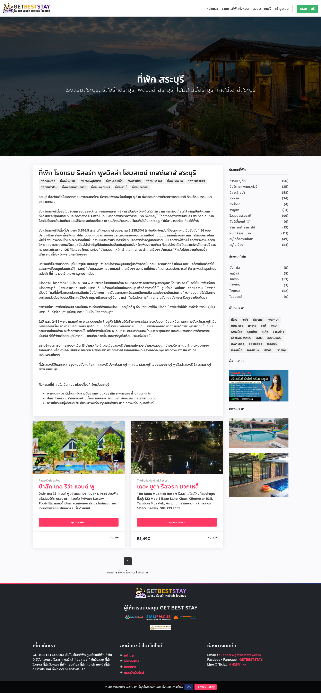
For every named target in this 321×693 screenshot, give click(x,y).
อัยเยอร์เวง (255, 344)
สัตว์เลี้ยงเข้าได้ (239, 221)
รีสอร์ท (234, 279)
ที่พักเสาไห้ (121, 187)
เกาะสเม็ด (236, 350)
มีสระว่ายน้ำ (237, 192)
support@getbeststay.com (240, 654)
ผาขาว (252, 326)
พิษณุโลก (236, 332)
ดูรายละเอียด (78, 522)
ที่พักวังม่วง (134, 181)
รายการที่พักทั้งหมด (235, 9)
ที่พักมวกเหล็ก (114, 181)
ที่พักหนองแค (175, 181)
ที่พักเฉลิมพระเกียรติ (74, 187)
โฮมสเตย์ (235, 296)
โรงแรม (234, 290)
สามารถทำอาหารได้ (242, 227)
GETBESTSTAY (251, 659)
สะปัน (259, 338)
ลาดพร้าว (278, 332)
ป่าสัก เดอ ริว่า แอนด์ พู (66, 486)
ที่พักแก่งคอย (140, 187)
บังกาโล (234, 267)
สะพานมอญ (274, 338)
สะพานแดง (237, 344)
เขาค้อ (268, 350)
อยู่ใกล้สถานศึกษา (241, 239)
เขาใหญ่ (281, 350)
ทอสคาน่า (273, 320)
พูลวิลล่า (235, 273)
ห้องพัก (234, 285)
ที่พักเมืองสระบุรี (100, 187)
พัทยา (274, 326)
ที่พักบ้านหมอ (68, 181)
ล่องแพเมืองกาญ (241, 338)
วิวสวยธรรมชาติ (240, 215)
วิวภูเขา (234, 210)
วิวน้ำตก (234, 204)
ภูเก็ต (265, 332)
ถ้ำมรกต (258, 320)
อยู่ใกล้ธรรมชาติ (240, 233)
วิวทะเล (234, 198)
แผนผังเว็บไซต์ (134, 672)
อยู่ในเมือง (236, 244)
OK (188, 687)
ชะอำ (245, 320)
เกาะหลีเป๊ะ (253, 350)
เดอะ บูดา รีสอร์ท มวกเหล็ (168, 486)
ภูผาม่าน (252, 332)
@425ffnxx (237, 664)
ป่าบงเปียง (237, 326)
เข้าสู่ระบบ (282, 9)
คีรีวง (234, 320)
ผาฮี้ (263, 326)
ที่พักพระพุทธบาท (91, 181)
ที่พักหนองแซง (196, 181)
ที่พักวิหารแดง (154, 181)
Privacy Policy (206, 687)
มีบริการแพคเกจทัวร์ (243, 186)
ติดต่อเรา (130, 667)
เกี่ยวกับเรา (131, 661)
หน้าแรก (212, 9)
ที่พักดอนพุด (48, 181)
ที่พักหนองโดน (49, 187)
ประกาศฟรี (307, 8)
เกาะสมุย (272, 344)
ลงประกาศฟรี (262, 9)
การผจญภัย (237, 181)
